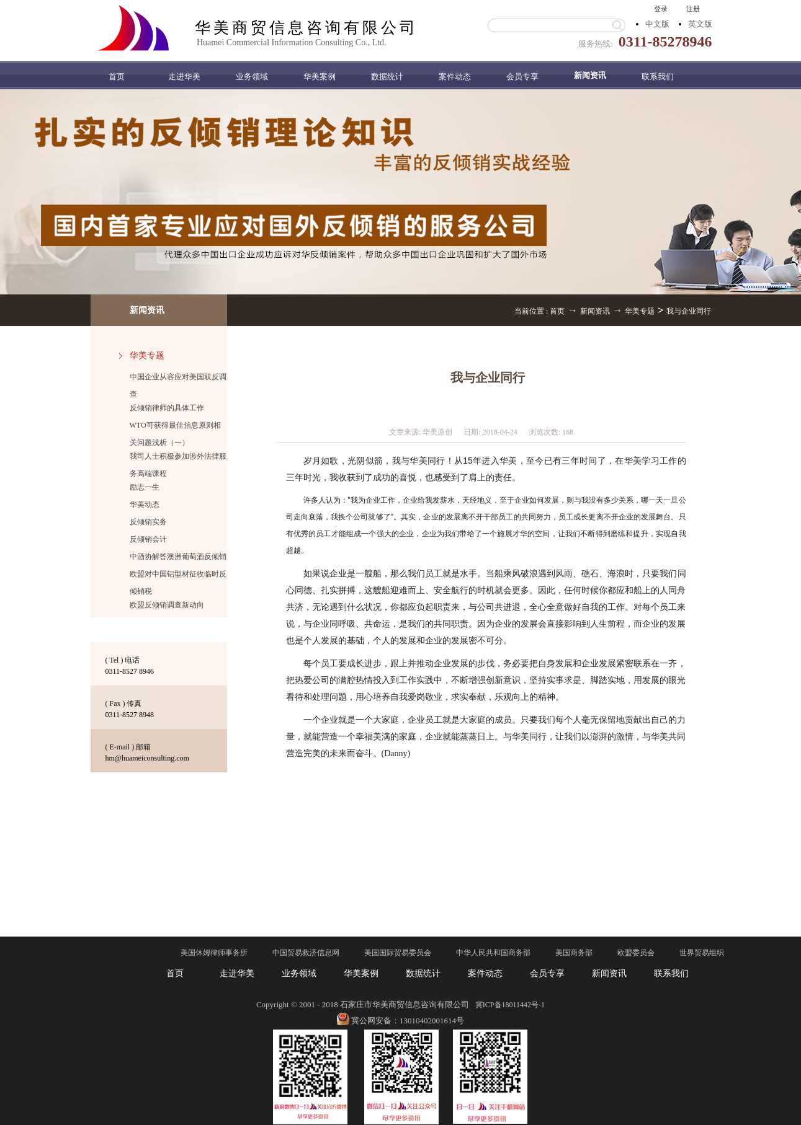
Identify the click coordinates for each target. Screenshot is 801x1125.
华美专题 (640, 311)
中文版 (657, 24)
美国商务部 (574, 952)
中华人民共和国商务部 (493, 952)
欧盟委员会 (636, 952)
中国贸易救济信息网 (305, 952)
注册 (693, 8)
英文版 (700, 24)
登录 (661, 8)
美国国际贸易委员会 (397, 952)
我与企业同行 (688, 311)
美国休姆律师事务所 (214, 952)
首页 (117, 76)
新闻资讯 (595, 311)
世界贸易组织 (701, 952)
